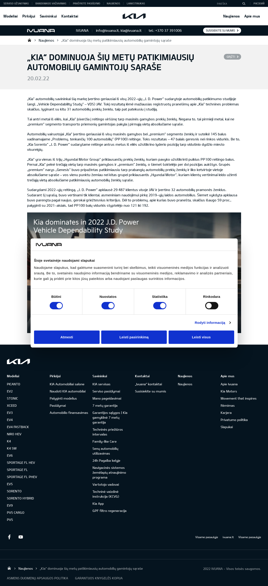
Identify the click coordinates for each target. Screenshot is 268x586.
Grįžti (231, 56)
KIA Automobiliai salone (67, 384)
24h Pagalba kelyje (106, 460)
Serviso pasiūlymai (106, 391)
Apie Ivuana (229, 384)
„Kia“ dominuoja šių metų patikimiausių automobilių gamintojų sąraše (116, 40)
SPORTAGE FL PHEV (22, 477)
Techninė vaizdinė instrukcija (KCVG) (105, 494)
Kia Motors (229, 391)
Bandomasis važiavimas (50, 3)
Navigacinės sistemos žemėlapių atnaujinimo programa (109, 472)
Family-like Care (104, 441)
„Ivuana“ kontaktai (148, 384)
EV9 (10, 505)
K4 (9, 441)
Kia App (98, 503)
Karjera (226, 413)
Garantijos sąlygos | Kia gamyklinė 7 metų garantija (109, 417)
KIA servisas (101, 384)
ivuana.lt (228, 537)
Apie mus (252, 16)
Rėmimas (228, 405)
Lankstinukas (136, 3)
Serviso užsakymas (16, 3)
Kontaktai (69, 16)
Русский (259, 3)
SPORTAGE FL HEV (21, 462)
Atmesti (66, 337)
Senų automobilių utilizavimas (105, 451)
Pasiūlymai (58, 405)
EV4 (10, 420)
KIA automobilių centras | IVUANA (29, 40)
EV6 (10, 455)
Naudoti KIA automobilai (68, 391)
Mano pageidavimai (106, 398)
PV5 (10, 520)
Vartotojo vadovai (105, 484)
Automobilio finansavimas (69, 413)
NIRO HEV (14, 434)
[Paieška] (244, 3)
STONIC (12, 398)
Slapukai (227, 427)
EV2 (10, 391)
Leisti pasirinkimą (134, 337)
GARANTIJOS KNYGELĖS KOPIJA (99, 578)
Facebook (9, 537)
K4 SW (12, 448)
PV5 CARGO (15, 512)
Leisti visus (201, 337)
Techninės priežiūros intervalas (107, 431)
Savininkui (48, 16)
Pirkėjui (28, 16)
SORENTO (14, 491)
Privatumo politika (234, 420)
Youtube (20, 537)
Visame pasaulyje (206, 537)
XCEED (12, 405)
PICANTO (13, 384)
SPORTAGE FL (17, 470)
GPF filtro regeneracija (109, 511)
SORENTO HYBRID (20, 498)
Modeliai (10, 16)
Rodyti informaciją (210, 323)
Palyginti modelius (63, 398)
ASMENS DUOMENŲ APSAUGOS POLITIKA (37, 578)
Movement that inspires (238, 398)
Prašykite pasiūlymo (86, 3)
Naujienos (231, 16)
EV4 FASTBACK (18, 427)
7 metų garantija (105, 405)
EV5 (10, 484)
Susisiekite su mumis (220, 30)
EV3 (10, 413)
